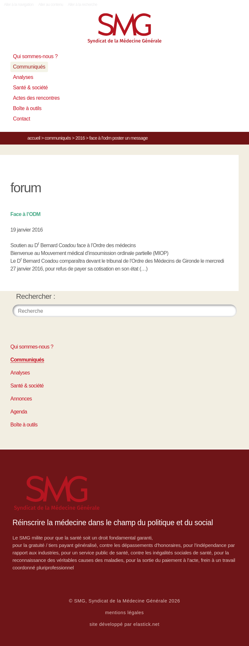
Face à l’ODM (25, 214)
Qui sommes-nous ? (35, 56)
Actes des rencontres (36, 98)
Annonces (21, 398)
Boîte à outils (27, 108)
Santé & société (30, 87)
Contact (21, 118)
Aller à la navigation (18, 4)
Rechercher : (35, 296)
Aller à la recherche (82, 4)
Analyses (23, 77)
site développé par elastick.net (124, 624)
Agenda (18, 411)
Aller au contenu (50, 4)
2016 (80, 138)
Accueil (33, 138)
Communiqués (29, 67)
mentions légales (124, 612)
